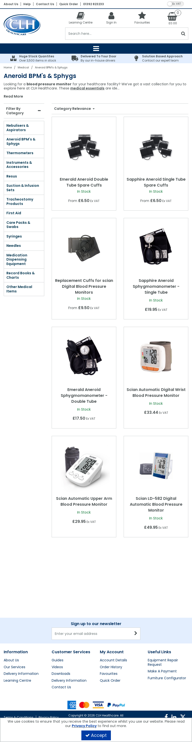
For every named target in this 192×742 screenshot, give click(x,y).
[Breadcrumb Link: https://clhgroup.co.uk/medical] (23, 67)
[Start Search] (183, 33)
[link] (166, 717)
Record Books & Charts (20, 275)
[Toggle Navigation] (96, 48)
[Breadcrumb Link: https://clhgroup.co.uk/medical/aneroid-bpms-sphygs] (51, 67)
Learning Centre (17, 632)
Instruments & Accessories (19, 164)
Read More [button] (13, 96)
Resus (11, 176)
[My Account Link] (111, 18)
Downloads (61, 625)
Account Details (113, 612)
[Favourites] (142, 18)
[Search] (122, 33)
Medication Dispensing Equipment (16, 259)
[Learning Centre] (80, 18)
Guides (57, 612)
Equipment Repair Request (163, 614)
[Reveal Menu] (96, 48)
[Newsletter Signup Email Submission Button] (136, 585)
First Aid (13, 213)
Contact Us (45, 4)
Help (27, 4)
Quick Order (68, 4)
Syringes (14, 236)
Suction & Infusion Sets (22, 187)
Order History (111, 618)
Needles (13, 245)
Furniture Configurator (167, 630)
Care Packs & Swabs (18, 224)
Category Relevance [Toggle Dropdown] (73, 109)
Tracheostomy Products (19, 201)
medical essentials (87, 88)
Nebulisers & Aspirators (17, 127)
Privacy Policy (49, 717)
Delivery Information (21, 625)
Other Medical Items (19, 289)
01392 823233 (93, 4)
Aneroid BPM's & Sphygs (20, 141)
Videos (57, 618)
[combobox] (96, 90)
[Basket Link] (173, 18)
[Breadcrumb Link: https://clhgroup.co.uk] (8, 67)
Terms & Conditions (18, 717)
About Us (11, 4)
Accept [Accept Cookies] (96, 735)
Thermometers (19, 153)
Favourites (109, 625)
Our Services (14, 618)
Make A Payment (162, 623)
